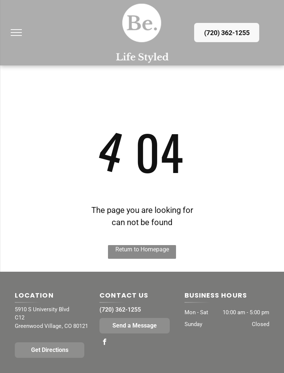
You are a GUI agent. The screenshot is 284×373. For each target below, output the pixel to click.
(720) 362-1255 (120, 309)
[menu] (16, 32)
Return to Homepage (142, 249)
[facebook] (104, 343)
